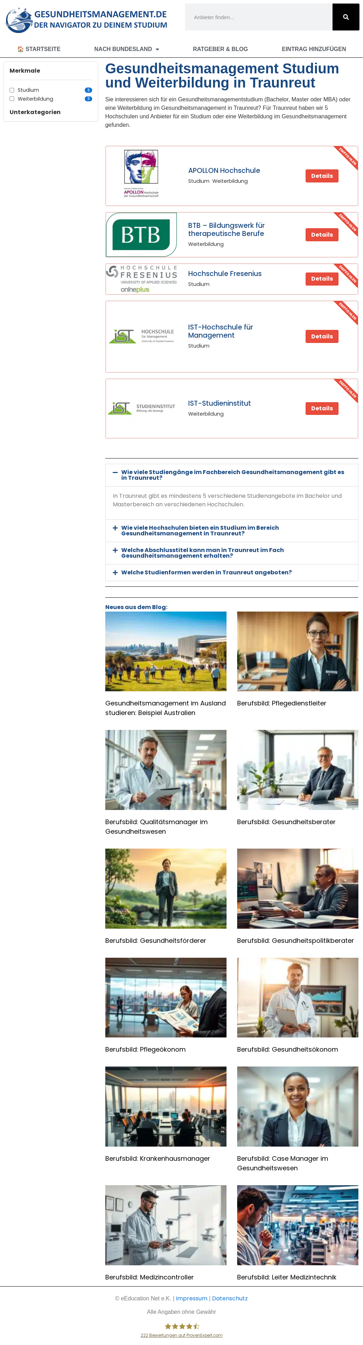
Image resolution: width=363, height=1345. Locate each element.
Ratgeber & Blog (220, 49)
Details (322, 176)
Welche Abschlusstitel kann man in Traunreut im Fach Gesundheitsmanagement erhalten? (202, 553)
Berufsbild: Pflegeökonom (145, 1049)
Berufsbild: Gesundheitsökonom (287, 1049)
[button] (232, 475)
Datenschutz (230, 1298)
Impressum (191, 1298)
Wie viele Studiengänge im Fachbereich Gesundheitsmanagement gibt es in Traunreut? (232, 475)
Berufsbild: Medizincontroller (149, 1277)
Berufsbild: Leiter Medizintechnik (286, 1277)
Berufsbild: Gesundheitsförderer (155, 940)
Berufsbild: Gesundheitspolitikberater (295, 940)
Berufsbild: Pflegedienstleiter (281, 703)
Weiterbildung (55, 98)
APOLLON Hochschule (224, 170)
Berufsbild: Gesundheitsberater (286, 821)
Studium (55, 90)
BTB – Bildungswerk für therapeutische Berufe (226, 229)
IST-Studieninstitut (219, 403)
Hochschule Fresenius (225, 273)
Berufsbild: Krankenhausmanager (157, 1158)
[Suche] (346, 17)
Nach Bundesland (126, 49)
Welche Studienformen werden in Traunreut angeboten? (206, 572)
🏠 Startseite (39, 49)
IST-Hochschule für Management (220, 331)
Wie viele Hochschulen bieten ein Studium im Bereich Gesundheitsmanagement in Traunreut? (200, 531)
